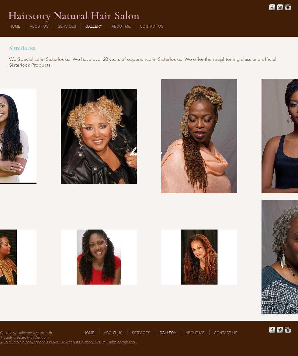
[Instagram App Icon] (288, 7)
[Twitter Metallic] (280, 7)
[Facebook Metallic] (272, 7)
